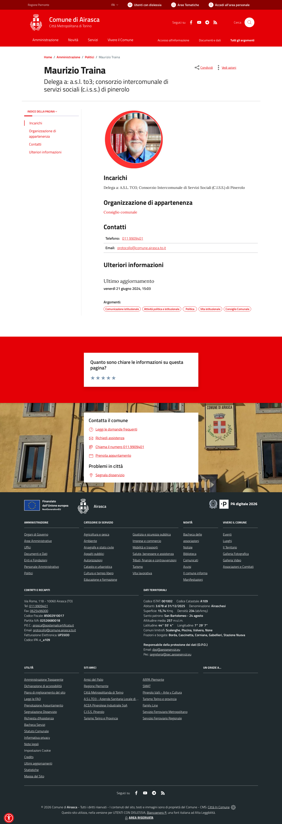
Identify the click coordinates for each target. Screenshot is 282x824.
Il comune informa (195, 573)
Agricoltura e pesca (96, 534)
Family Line (150, 705)
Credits (28, 756)
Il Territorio (230, 547)
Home (48, 57)
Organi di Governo (36, 534)
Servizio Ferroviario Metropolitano (165, 711)
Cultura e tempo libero (98, 573)
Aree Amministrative (38, 540)
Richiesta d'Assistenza (39, 718)
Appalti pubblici (94, 553)
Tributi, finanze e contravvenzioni (154, 560)
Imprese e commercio (147, 540)
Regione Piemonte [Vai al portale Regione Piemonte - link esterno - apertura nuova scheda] (38, 5)
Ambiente (90, 540)
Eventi (227, 534)
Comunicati (190, 560)
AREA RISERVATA (138, 817)
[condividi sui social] (203, 67)
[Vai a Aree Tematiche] (185, 5)
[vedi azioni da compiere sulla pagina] (225, 67)
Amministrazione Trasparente (43, 679)
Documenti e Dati (35, 553)
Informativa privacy (37, 737)
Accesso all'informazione (173, 40)
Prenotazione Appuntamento (43, 705)
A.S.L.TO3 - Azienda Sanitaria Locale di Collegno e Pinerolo (123, 698)
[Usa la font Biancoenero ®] (144, 5)
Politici (89, 57)
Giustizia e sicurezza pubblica (152, 534)
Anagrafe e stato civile (99, 547)
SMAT (147, 686)
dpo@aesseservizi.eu (166, 649)
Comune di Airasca (74, 19)
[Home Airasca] (64, 22)
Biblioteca (189, 553)
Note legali (31, 744)
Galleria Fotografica (236, 553)
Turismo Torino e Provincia (101, 718)
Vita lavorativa (142, 573)
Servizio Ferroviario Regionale (162, 718)
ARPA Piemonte (153, 679)
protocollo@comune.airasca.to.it (141, 248)
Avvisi (187, 566)
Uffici (27, 547)
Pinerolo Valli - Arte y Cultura (162, 692)
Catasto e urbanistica (98, 566)
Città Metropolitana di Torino (70, 26)
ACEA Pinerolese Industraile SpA (105, 705)
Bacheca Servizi (34, 724)
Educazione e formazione (100, 579)
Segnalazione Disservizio (40, 711)
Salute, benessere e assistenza (153, 553)
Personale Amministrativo (41, 566)
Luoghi (227, 540)
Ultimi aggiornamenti (38, 763)
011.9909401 (38, 605)
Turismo (138, 566)
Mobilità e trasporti (145, 547)
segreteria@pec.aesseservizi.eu (170, 654)
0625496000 (39, 610)
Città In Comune (219, 807)
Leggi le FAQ (32, 698)
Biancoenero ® (156, 812)
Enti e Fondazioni (35, 560)
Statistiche (31, 769)
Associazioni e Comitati (238, 566)
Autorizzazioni (93, 560)
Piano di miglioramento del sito (44, 692)
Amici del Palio (93, 679)
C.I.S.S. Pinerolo (94, 711)
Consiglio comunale (120, 212)
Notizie (188, 547)
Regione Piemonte (96, 686)
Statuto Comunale (36, 731)
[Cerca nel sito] (249, 22)
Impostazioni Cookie (37, 750)
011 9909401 (132, 238)
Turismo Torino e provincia (160, 698)
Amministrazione (68, 57)
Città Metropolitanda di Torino (103, 692)
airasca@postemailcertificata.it (53, 625)
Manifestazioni (193, 579)
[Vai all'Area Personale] (229, 5)
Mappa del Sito (34, 776)
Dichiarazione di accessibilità (43, 686)
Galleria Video (232, 560)
